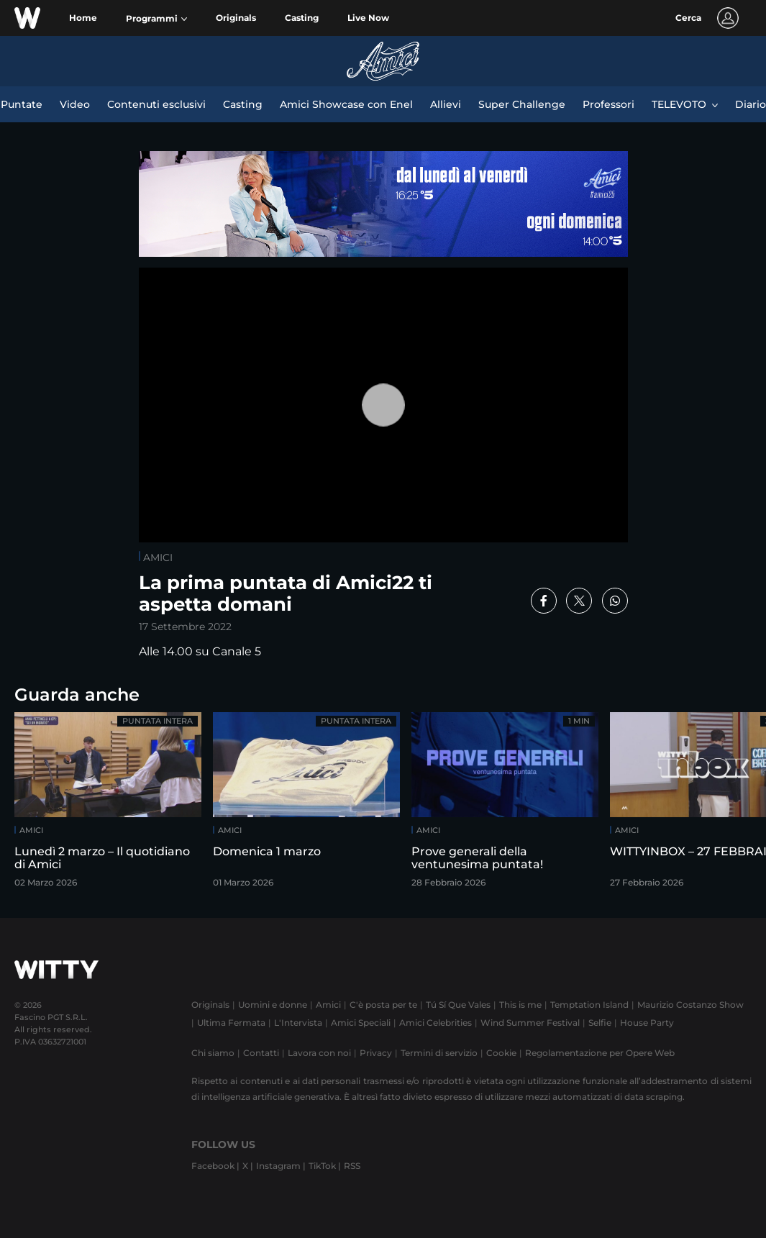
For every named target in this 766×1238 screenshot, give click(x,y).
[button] (156, 18)
